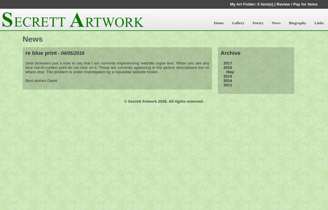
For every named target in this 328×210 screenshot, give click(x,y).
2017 (227, 63)
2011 (227, 85)
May (230, 72)
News (276, 23)
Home (219, 23)
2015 (227, 76)
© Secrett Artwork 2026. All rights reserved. (164, 101)
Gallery (238, 23)
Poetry (258, 23)
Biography (297, 23)
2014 (227, 80)
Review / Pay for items (297, 4)
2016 (227, 67)
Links (319, 23)
